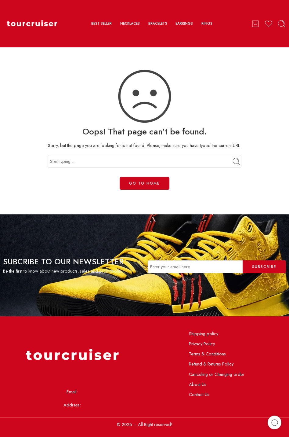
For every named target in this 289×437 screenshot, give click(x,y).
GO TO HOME (144, 183)
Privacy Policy (202, 343)
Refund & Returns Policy (211, 364)
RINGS (206, 23)
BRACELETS (157, 23)
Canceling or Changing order (216, 374)
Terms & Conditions (207, 354)
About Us (197, 384)
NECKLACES (130, 23)
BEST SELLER (101, 23)
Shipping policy (203, 333)
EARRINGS (184, 23)
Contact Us (199, 394)
